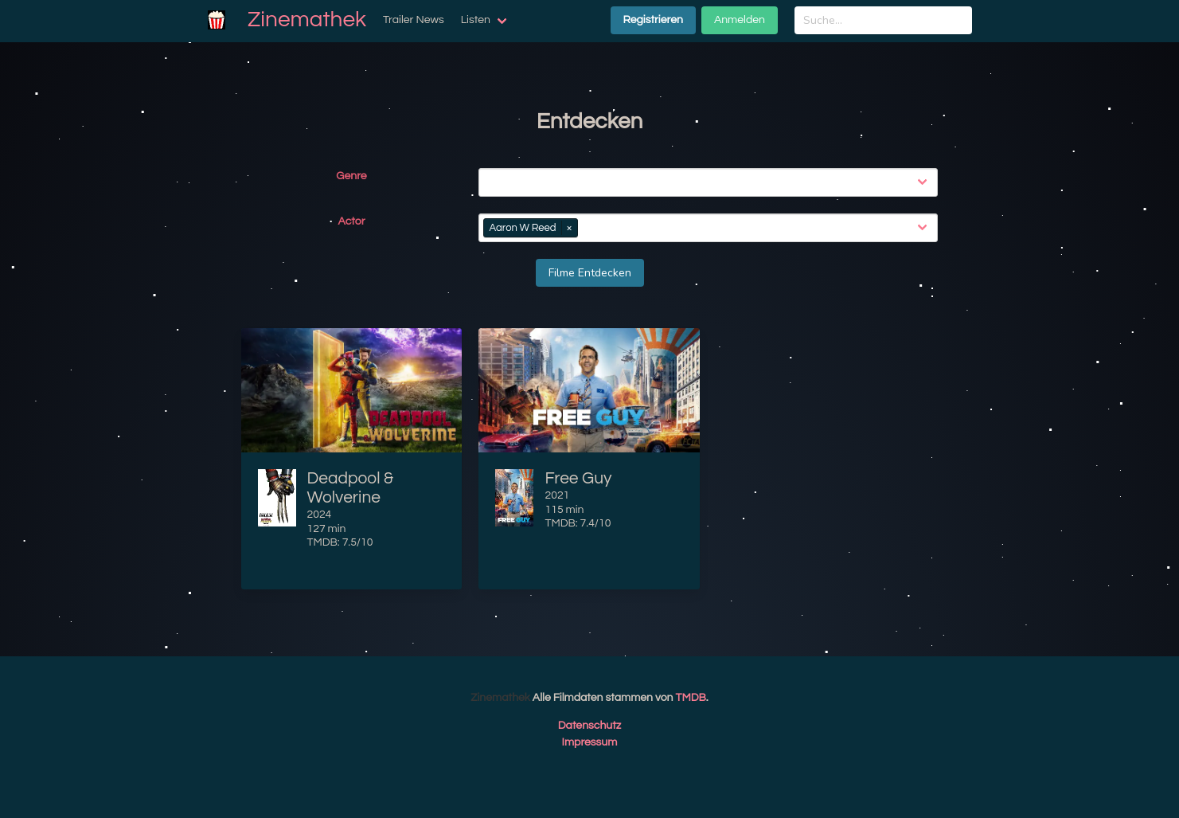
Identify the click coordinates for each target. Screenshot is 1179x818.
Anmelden (739, 19)
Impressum (590, 742)
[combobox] (711, 182)
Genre (351, 176)
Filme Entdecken (590, 272)
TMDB (691, 697)
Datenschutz (590, 725)
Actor (351, 221)
